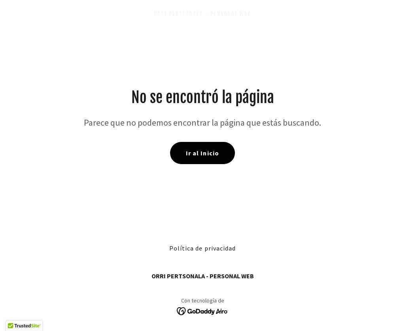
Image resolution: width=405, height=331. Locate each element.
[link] (202, 13)
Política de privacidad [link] (202, 248)
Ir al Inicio (202, 153)
